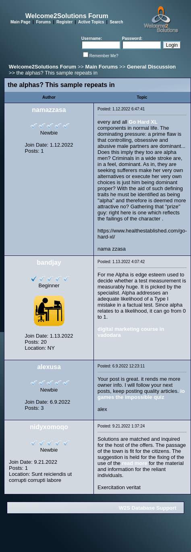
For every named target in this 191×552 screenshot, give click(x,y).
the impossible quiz (140, 397)
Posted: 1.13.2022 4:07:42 (121, 261)
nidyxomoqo (49, 426)
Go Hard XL (143, 122)
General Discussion (151, 67)
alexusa (49, 366)
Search (116, 22)
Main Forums (101, 67)
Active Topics (91, 22)
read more (134, 463)
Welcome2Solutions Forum (42, 67)
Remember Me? (103, 56)
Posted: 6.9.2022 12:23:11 (121, 366)
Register (64, 22)
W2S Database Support (147, 508)
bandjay (49, 262)
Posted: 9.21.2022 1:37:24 (121, 426)
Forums (43, 22)
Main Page (20, 22)
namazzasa (49, 109)
